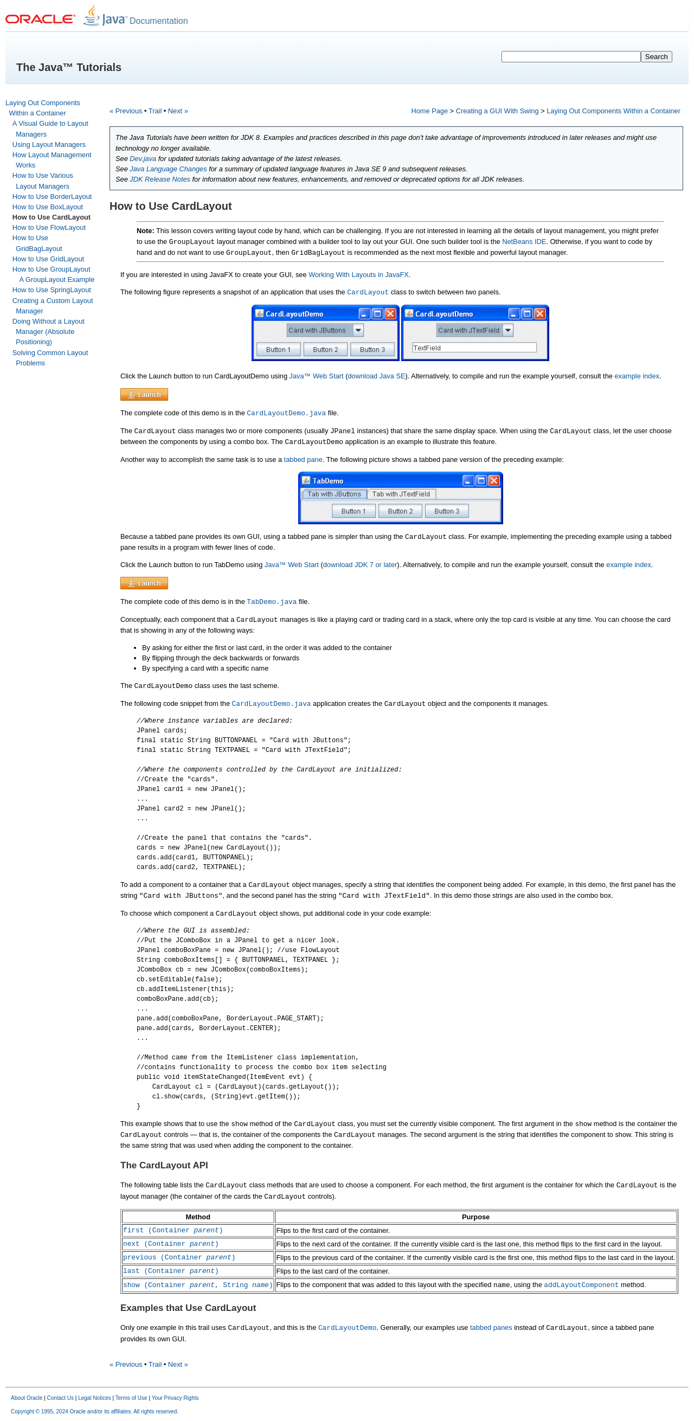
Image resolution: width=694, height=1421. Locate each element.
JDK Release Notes (160, 179)
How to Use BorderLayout (52, 196)
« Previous (126, 111)
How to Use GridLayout (48, 259)
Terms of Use (131, 1398)
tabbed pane (303, 459)
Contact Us (60, 1398)
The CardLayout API (164, 1165)
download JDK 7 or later (360, 565)
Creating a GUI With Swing (497, 111)
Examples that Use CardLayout (188, 1308)
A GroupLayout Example (57, 279)
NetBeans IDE (524, 241)
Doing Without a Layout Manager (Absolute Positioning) (48, 331)
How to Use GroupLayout (51, 269)
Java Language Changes (168, 169)
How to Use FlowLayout (49, 227)
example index (636, 376)
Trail (155, 111)
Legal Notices (94, 1398)
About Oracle (26, 1398)
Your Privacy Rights (175, 1398)
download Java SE (376, 376)
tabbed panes (491, 1327)
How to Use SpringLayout (51, 290)
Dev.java (143, 159)
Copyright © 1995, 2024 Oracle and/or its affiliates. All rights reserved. (94, 1411)
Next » (178, 111)
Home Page (429, 111)
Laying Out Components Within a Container (613, 111)
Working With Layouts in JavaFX (359, 275)
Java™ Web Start (317, 376)
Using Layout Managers (49, 144)
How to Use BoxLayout (47, 207)
